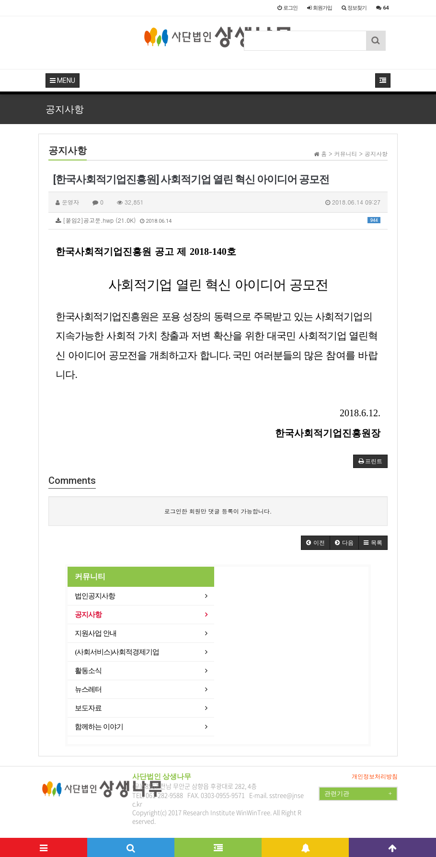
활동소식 (88, 670)
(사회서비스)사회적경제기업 (117, 652)
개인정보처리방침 (375, 776)
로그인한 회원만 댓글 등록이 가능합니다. (218, 511)
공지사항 (88, 614)
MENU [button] (62, 80)
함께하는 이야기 (99, 727)
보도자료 (88, 708)
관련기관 (358, 793)
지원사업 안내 (95, 633)
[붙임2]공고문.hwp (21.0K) (218, 220)
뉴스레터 (88, 689)
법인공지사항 (95, 596)
